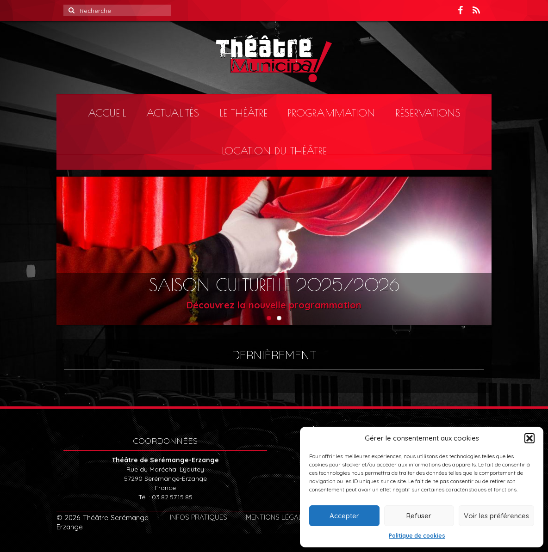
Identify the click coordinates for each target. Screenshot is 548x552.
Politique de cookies (417, 535)
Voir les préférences (496, 515)
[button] (529, 438)
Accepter (344, 515)
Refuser (418, 515)
